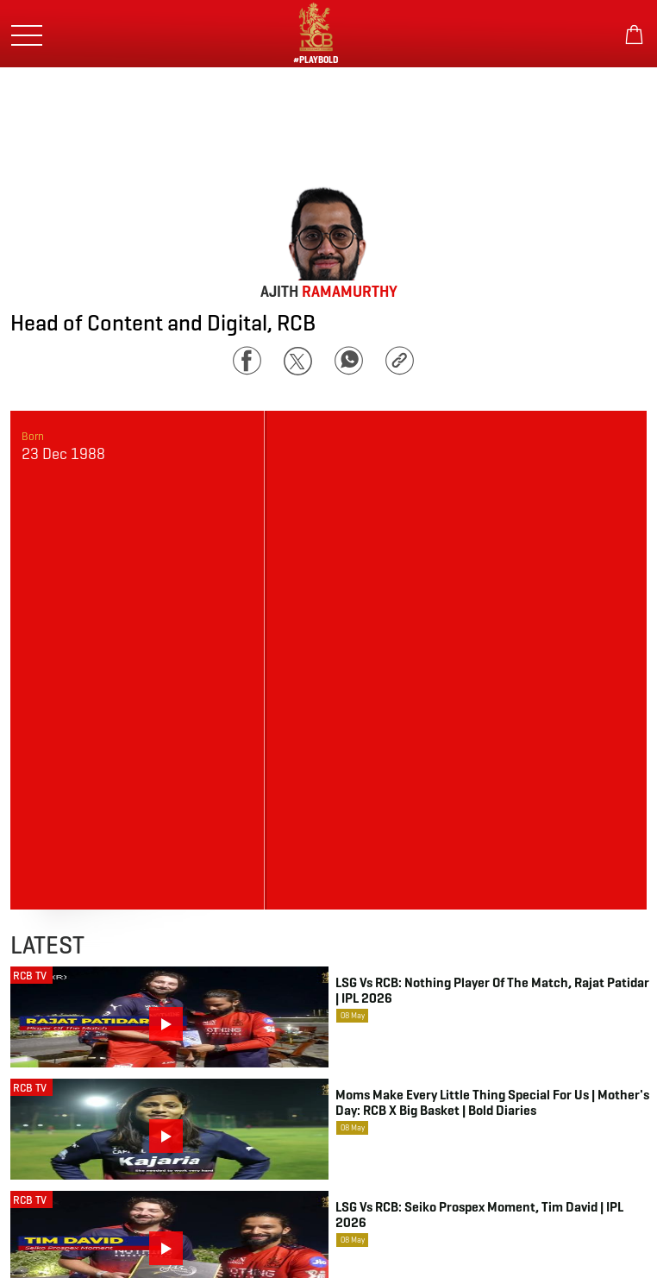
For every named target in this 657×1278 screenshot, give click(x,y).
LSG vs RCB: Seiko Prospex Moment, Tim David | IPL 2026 (479, 1215)
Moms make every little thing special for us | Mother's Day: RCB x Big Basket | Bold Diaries (492, 1102)
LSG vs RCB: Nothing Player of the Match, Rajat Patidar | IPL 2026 (492, 990)
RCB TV (30, 975)
